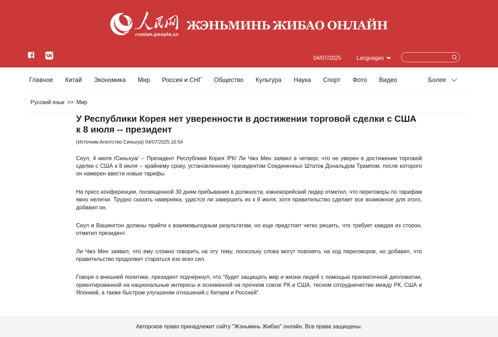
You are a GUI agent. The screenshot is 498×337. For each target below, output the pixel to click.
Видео (388, 79)
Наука (302, 79)
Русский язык (47, 102)
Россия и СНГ (182, 79)
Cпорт (332, 79)
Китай (73, 79)
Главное (41, 79)
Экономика (110, 79)
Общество (228, 79)
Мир (144, 79)
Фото (360, 79)
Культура (269, 79)
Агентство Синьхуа (121, 142)
